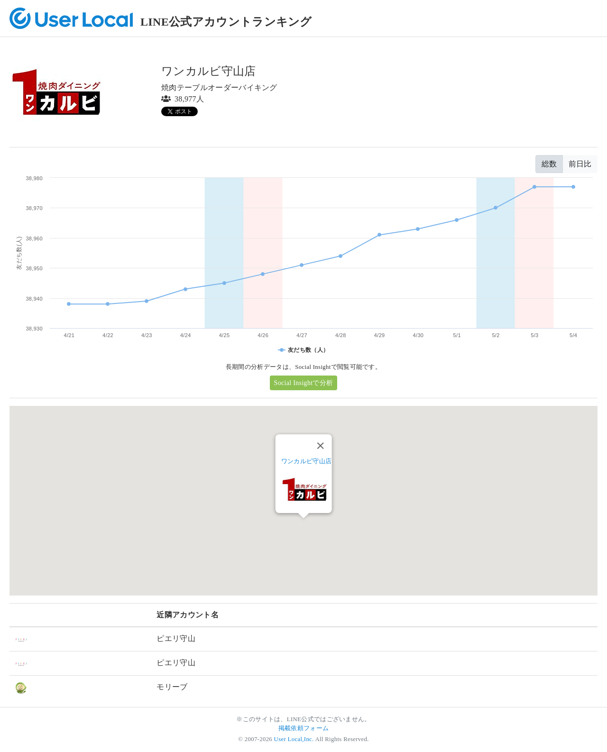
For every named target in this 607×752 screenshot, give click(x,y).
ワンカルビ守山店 (306, 461)
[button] (303, 527)
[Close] (320, 445)
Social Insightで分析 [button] (303, 382)
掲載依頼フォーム (303, 728)
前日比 (580, 164)
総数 (549, 164)
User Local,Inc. (294, 739)
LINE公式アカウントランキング (226, 22)
